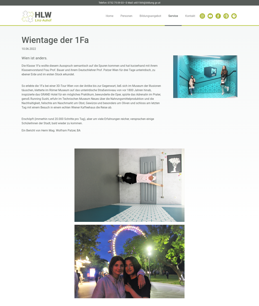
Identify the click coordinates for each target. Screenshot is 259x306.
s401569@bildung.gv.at (147, 2)
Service (173, 16)
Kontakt (190, 16)
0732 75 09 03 (116, 2)
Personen (126, 16)
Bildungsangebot (150, 16)
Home (109, 16)
